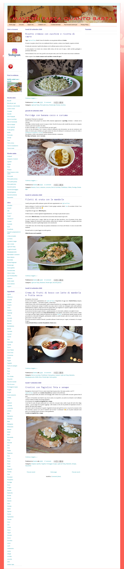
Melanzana (10, 426)
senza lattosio (11, 283)
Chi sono (21, 24)
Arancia (9, 310)
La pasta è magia (12, 241)
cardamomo (10, 548)
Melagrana (10, 424)
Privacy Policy (84, 24)
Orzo (8, 448)
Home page (12, 24)
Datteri (9, 358)
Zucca (9, 538)
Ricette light (52, 105)
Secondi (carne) (11, 187)
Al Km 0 (9, 213)
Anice (8, 307)
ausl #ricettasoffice (12, 275)
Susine (9, 514)
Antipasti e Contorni (12, 159)
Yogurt (9, 532)
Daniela (35, 102)
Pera (8, 456)
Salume (9, 501)
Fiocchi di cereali (11, 382)
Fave (8, 371)
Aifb (8, 211)
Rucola (9, 498)
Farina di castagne (12, 366)
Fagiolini (43, 464)
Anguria (9, 305)
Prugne (9, 487)
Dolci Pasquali (11, 116)
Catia (66, 206)
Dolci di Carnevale (12, 122)
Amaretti (9, 299)
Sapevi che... (31, 24)
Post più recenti (31, 472)
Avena (9, 315)
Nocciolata (10, 260)
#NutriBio (9, 205)
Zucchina (63, 105)
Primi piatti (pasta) (12, 181)
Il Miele (69, 187)
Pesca (9, 458)
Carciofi (9, 334)
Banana (33, 187)
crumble (9, 556)
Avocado (9, 318)
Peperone (10, 453)
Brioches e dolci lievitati (13, 106)
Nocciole (9, 442)
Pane (8, 167)
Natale (9, 164)
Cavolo (9, 336)
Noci (8, 445)
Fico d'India (10, 376)
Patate (9, 450)
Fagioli (9, 360)
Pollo (8, 474)
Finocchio (9, 379)
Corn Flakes (10, 350)
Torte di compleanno (12, 145)
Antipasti (33, 464)
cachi (8, 546)
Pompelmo (10, 479)
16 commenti (47, 372)
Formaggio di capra (51, 464)
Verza (8, 530)
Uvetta (9, 527)
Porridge (74, 187)
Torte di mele (10, 148)
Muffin (9, 132)
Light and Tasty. (66, 203)
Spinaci (9, 511)
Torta (8, 140)
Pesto (8, 461)
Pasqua (9, 169)
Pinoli (8, 464)
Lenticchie (10, 408)
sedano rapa (10, 564)
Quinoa (9, 490)
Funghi (9, 392)
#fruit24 (9, 208)
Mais (8, 413)
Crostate (9, 111)
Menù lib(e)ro (10, 257)
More (40, 377)
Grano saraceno (11, 395)
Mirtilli (36, 377)
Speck (9, 509)
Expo (8, 226)
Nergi (8, 440)
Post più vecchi (76, 472)
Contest (9, 221)
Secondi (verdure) (12, 195)
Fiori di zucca (10, 384)
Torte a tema (10, 143)
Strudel (9, 137)
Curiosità (9, 224)
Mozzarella (10, 437)
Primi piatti (10, 176)
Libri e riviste (10, 244)
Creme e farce (11, 108)
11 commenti (47, 184)
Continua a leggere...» (31, 98)
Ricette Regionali (11, 262)
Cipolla (9, 344)
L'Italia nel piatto (11, 236)
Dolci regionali (11, 127)
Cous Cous (10, 352)
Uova (8, 522)
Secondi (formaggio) (12, 189)
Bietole (9, 329)
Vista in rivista (11, 273)
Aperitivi (38, 464)
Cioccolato (10, 342)
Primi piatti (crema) (12, 179)
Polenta (9, 471)
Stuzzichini (28, 465)
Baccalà (9, 321)
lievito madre (10, 281)
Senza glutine (53, 377)
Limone (9, 411)
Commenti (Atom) (56, 476)
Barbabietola (10, 326)
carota (9, 551)
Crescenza (10, 355)
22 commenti (47, 280)
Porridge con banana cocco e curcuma (46, 115)
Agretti (9, 294)
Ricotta (58, 105)
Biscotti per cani (11, 103)
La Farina (9, 238)
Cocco (37, 187)
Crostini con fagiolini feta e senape (47, 387)
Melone (9, 429)
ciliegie (9, 554)
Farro (8, 368)
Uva (8, 524)
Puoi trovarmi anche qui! (70, 24)
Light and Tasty (32, 40)
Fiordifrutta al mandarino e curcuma (34, 132)
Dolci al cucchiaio (56, 187)
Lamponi (57, 375)
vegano (9, 286)
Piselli (8, 466)
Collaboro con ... (42, 24)
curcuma (48, 187)
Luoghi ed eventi (11, 249)
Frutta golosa (51, 375)
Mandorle (42, 282)
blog (39, 127)
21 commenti (47, 102)
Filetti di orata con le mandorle (44, 199)
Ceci (8, 339)
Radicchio (10, 493)
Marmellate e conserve (13, 254)
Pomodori (9, 477)
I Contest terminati (55, 24)
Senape (74, 464)
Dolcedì (59, 314)
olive (8, 561)
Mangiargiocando (30, 377)
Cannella (9, 331)
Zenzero (9, 535)
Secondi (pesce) (57, 282)
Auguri (9, 216)
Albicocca (9, 297)
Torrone (9, 519)
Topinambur (10, 517)
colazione (42, 187)
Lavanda (9, 405)
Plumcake (10, 135)
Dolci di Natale (11, 124)
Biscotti (9, 100)
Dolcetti (9, 114)
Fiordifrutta (64, 187)
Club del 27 (10, 218)
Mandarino (10, 416)
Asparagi (9, 313)
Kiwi (8, 400)
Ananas (9, 302)
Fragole (9, 389)
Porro (8, 485)
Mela (8, 421)
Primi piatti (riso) (44, 105)
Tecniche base (11, 270)
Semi (8, 503)
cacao (9, 543)
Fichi (8, 373)
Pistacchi (9, 469)
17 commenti (47, 461)
